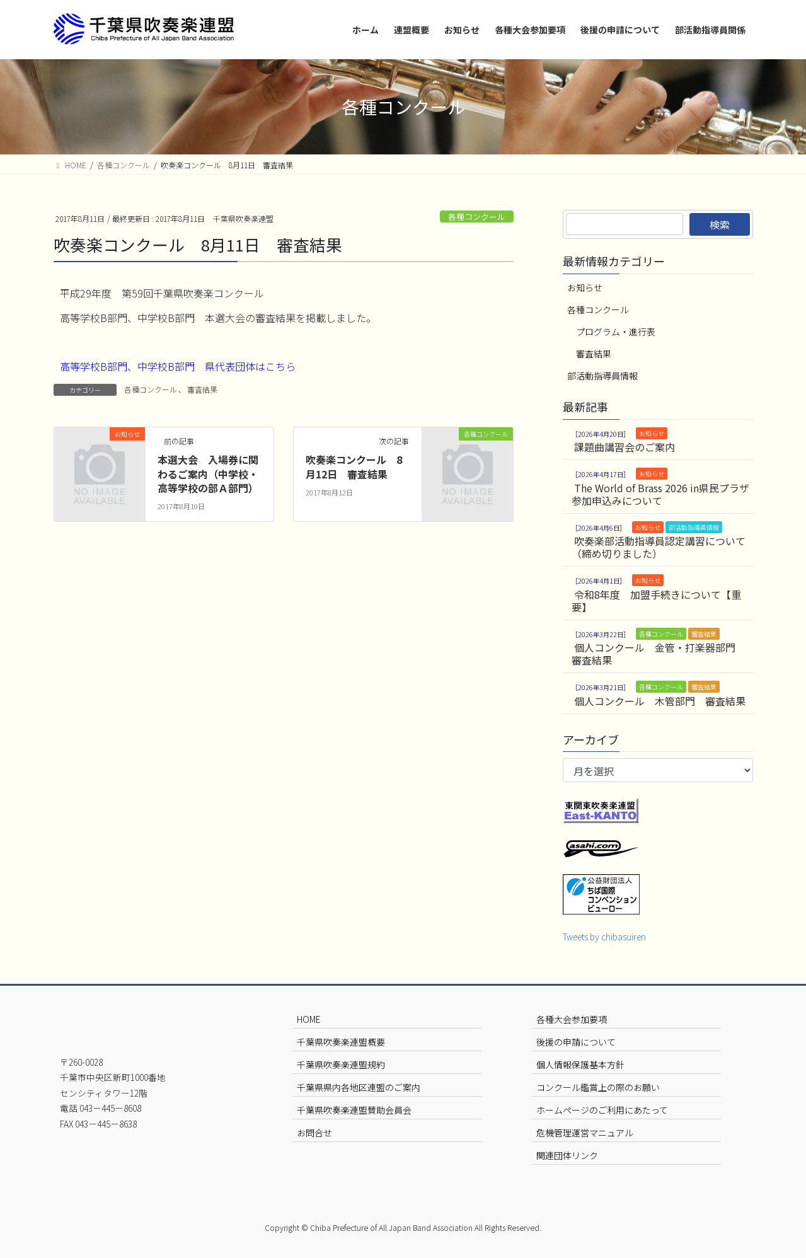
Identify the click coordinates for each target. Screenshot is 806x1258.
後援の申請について (576, 1042)
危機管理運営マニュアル (584, 1132)
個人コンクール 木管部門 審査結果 (660, 700)
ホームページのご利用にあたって (602, 1110)
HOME (309, 1019)
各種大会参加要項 (571, 1019)
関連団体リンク (567, 1155)
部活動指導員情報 (602, 375)
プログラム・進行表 (615, 331)
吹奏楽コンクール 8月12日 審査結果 (354, 466)
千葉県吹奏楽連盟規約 (341, 1064)
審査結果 (202, 389)
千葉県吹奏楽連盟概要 (341, 1042)
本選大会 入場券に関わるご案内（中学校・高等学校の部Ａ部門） (208, 473)
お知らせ (584, 287)
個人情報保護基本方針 (580, 1064)
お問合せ (314, 1132)
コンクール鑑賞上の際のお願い (598, 1087)
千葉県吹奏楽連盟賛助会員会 (354, 1110)
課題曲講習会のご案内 (624, 446)
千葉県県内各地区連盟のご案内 (358, 1087)
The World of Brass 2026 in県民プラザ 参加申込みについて (660, 494)
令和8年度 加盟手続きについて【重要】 (656, 601)
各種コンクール (476, 216)
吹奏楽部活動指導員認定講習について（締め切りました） (659, 547)
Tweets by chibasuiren (604, 936)
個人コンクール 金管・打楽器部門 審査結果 (659, 653)
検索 (720, 224)
